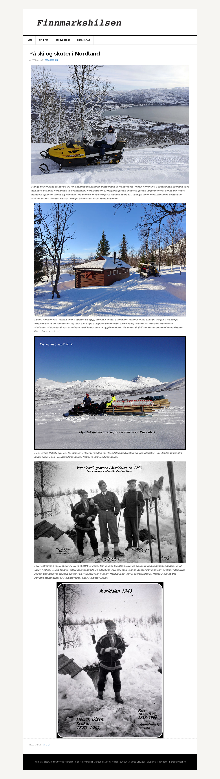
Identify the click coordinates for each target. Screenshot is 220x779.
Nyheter (46, 745)
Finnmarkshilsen (110, 22)
